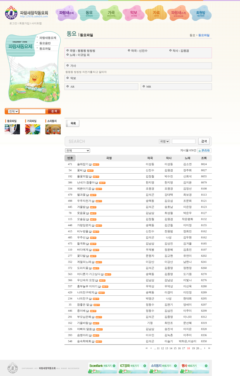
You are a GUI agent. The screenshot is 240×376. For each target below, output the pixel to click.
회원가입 (24, 23)
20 (197, 348)
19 (193, 348)
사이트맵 (36, 23)
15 (175, 348)
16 (179, 348)
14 (171, 348)
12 (162, 348)
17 (183, 348)
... (155, 348)
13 (167, 348)
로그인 (13, 23)
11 (158, 348)
